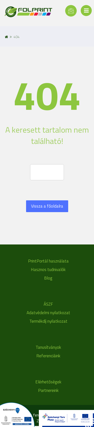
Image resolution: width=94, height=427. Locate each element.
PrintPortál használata (48, 261)
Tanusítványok (48, 347)
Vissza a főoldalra (47, 206)
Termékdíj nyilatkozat (48, 321)
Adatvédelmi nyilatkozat (48, 312)
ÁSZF (48, 304)
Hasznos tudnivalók (48, 269)
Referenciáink (48, 356)
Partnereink (48, 390)
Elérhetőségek (48, 382)
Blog (48, 278)
